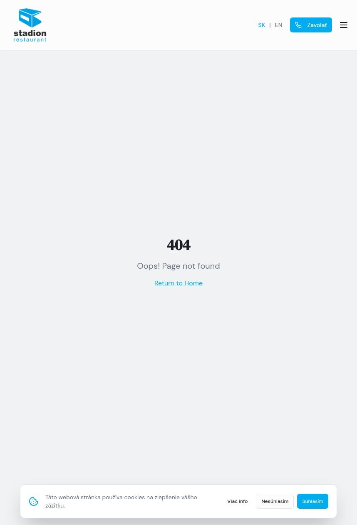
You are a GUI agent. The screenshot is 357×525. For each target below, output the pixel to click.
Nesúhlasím (274, 501)
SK (261, 25)
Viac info (237, 501)
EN (279, 25)
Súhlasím (312, 501)
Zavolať (311, 25)
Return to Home (178, 283)
